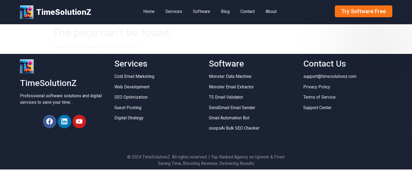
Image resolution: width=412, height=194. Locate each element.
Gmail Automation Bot (229, 117)
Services (173, 11)
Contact (247, 11)
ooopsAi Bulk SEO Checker (234, 128)
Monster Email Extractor (231, 86)
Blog (225, 11)
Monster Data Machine (230, 76)
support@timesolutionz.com (329, 76)
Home (149, 11)
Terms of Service (319, 97)
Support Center (317, 107)
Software (201, 11)
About (271, 11)
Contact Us (324, 63)
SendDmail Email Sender (232, 107)
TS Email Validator (226, 97)
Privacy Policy (316, 86)
